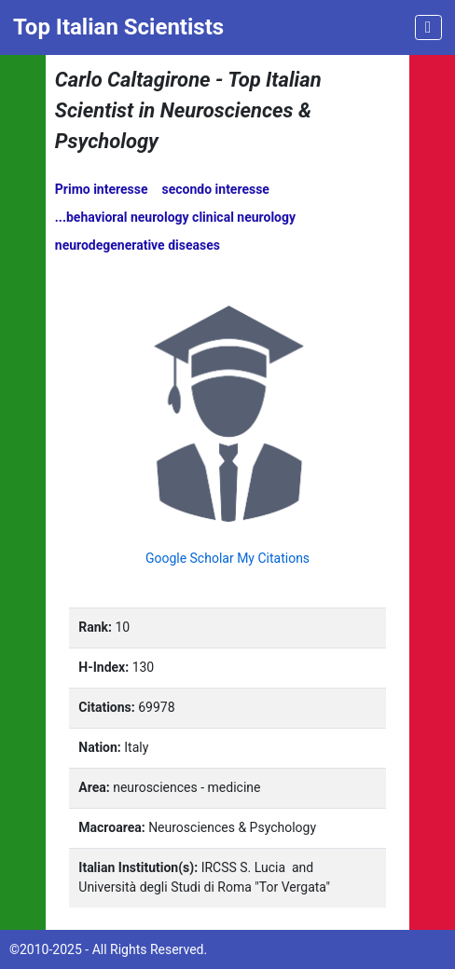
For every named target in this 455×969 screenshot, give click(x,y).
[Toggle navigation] (428, 27)
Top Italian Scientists (118, 27)
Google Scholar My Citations (227, 558)
